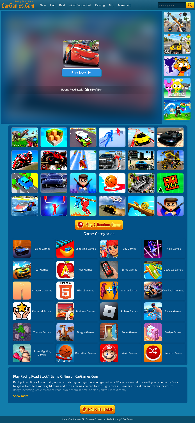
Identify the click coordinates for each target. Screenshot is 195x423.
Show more (20, 396)
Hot (52, 5)
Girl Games (87, 419)
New (43, 5)
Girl (111, 5)
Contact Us (100, 419)
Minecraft (124, 5)
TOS (109, 419)
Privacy (116, 419)
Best (62, 5)
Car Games (128, 419)
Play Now (81, 72)
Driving (100, 5)
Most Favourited (80, 5)
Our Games (74, 419)
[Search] (172, 5)
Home (64, 419)
